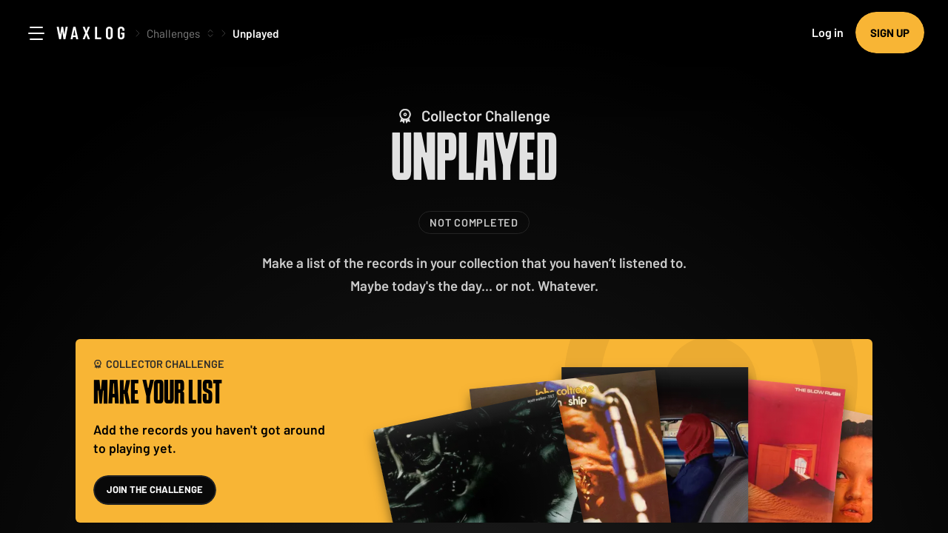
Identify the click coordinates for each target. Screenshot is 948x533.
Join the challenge (155, 489)
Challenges (173, 33)
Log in (828, 32)
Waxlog (92, 32)
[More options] (210, 33)
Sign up (889, 32)
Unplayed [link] (255, 33)
